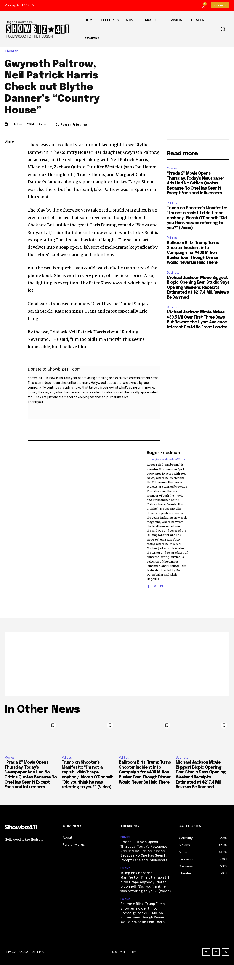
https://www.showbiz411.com (167, 459)
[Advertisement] (117, 664)
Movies (172, 168)
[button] (222, 29)
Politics (172, 203)
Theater (12, 51)
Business (173, 273)
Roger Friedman (75, 124)
